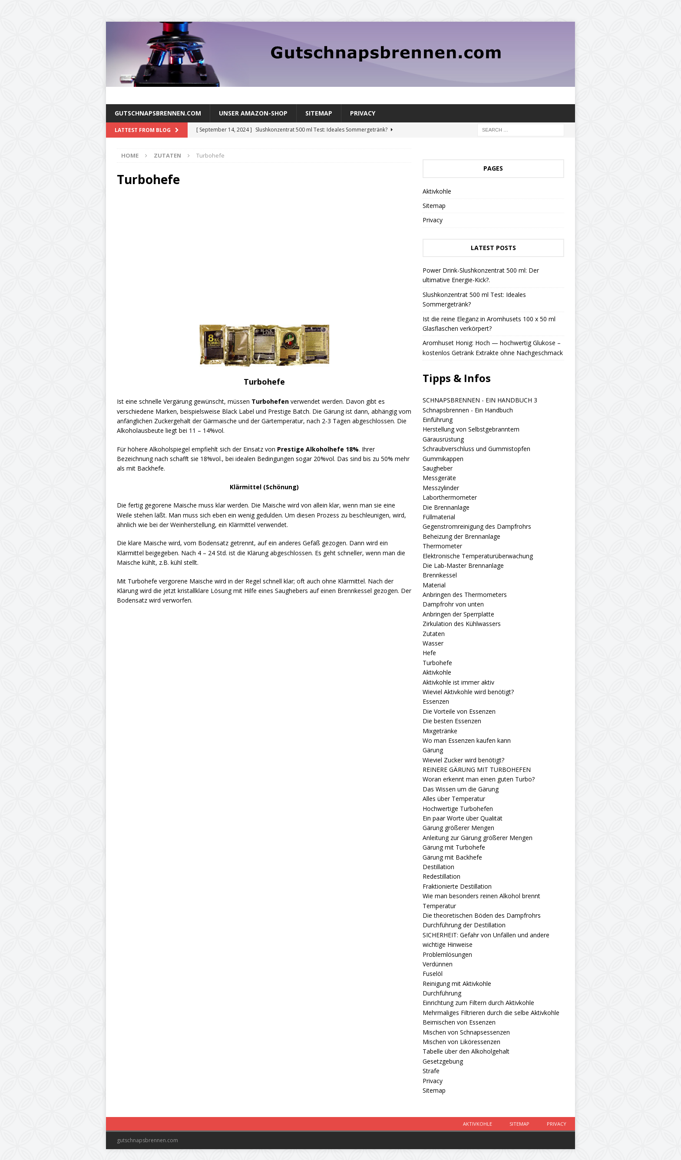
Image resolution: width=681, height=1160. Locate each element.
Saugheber (438, 468)
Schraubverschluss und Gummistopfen (476, 449)
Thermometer (442, 546)
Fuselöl (433, 973)
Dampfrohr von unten (453, 604)
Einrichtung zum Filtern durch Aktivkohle (478, 1003)
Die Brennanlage (446, 507)
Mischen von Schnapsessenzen (466, 1032)
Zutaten (434, 633)
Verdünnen (438, 964)
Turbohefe (437, 663)
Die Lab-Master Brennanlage (463, 565)
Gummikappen (443, 459)
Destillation (438, 867)
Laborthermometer (450, 497)
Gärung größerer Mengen (458, 828)
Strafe (431, 1071)
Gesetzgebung (443, 1061)
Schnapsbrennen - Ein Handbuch (468, 410)
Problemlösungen (447, 954)
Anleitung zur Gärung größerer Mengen (477, 838)
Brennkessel (440, 575)
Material (434, 585)
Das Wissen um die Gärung (461, 789)
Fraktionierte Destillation (457, 886)
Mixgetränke (440, 731)
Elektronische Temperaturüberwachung (478, 556)
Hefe (429, 653)
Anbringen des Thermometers (465, 594)
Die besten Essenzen (452, 721)
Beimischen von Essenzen (459, 1022)
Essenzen (436, 701)
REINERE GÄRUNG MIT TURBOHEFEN (477, 769)
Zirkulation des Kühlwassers (462, 624)
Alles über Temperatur (454, 798)
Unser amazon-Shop (253, 113)
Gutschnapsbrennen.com (158, 113)
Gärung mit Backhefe (452, 857)
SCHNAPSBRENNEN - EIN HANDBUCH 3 (480, 400)
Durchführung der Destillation (464, 925)
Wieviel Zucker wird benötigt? (463, 760)
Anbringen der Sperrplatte (458, 614)
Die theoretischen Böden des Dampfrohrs (482, 915)
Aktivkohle (437, 191)
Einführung (438, 419)
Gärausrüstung (443, 439)
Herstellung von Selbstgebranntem (471, 429)
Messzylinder (441, 488)
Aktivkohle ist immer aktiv (458, 682)
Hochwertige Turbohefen (458, 808)
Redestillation (441, 876)
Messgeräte (439, 478)
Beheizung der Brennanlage (461, 536)
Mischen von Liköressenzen (461, 1042)
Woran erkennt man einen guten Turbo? (479, 779)
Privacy (362, 113)
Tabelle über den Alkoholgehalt (466, 1051)
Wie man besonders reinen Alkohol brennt (481, 896)
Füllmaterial (439, 517)
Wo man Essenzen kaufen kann (467, 740)
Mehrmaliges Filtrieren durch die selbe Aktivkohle (491, 1012)
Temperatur (439, 906)
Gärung (433, 750)
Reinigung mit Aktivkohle (457, 983)
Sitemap (318, 113)
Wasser (433, 643)
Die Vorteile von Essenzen (459, 711)
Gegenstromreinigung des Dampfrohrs (477, 526)
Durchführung (442, 993)
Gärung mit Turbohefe (454, 847)
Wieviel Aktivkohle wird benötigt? (468, 692)
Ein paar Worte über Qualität (462, 818)
